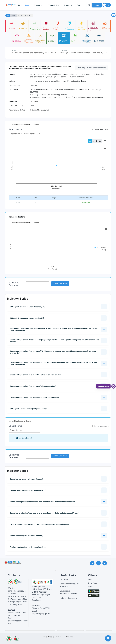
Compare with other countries (92, 68)
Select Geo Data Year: (14, 283)
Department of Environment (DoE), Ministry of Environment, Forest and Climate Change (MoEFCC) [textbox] (25, 134)
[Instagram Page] (99, 563)
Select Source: (15, 129)
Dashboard (38, 5)
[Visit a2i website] (16, 637)
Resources (68, 5)
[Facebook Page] (93, 563)
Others (79, 5)
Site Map (69, 637)
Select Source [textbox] (16, 430)
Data (27, 5)
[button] (58, 306)
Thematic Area (53, 5)
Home (20, 5)
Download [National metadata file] (86, 202)
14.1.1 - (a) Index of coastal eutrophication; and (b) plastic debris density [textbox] (83, 53)
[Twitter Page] (105, 563)
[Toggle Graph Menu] (105, 141)
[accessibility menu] (113, 386)
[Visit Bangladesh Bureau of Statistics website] (9, 637)
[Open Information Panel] (113, 15)
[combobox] (33, 52)
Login (96, 5)
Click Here (34, 101)
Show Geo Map (60, 283)
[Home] (8, 15)
